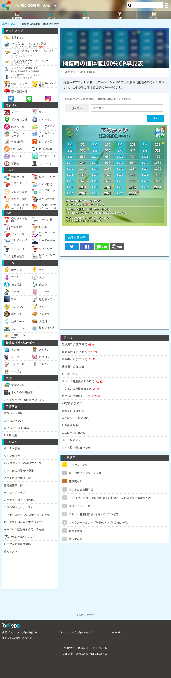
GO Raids (117, 632)
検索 (155, 118)
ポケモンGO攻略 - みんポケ (35, 5)
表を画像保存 (76, 237)
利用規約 (69, 647)
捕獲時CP (89, 98)
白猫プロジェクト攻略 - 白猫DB (19, 632)
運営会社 (83, 647)
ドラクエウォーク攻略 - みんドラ (75, 632)
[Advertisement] (114, 291)
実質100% (124, 98)
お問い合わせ (99, 647)
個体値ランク (73, 98)
